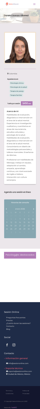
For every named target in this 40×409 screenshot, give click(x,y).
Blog (8, 329)
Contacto (10, 326)
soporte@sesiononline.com (20, 371)
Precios (9, 320)
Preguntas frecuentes (15, 318)
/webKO (14, 407)
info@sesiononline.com (18, 363)
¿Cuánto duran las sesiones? (18, 323)
